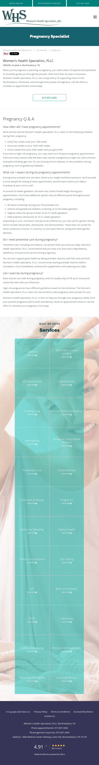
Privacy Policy (40, 711)
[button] (49, 3)
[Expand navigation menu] (95, 17)
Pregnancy (56, 50)
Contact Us (49, 716)
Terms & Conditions (60, 711)
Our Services (41, 50)
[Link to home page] (42, 17)
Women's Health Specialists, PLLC (17, 50)
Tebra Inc (26, 711)
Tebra (62, 754)
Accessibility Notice (83, 711)
